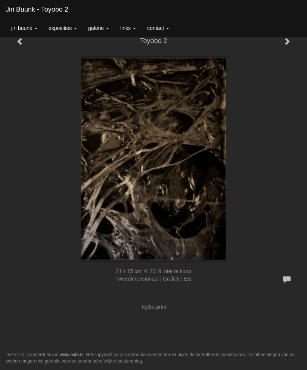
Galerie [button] (98, 28)
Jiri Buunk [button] (24, 28)
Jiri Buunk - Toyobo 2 (37, 9)
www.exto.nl (72, 354)
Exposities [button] (63, 28)
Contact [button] (158, 28)
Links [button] (128, 28)
